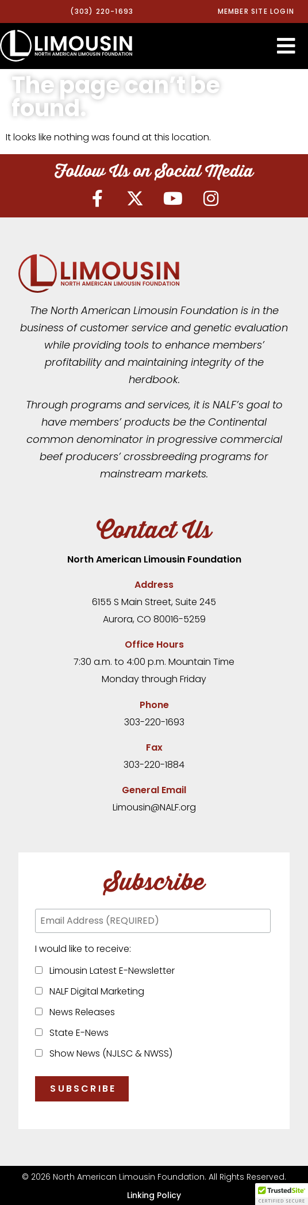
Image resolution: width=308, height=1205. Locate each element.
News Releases (80, 1012)
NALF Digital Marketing (94, 991)
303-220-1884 (154, 764)
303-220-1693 (154, 722)
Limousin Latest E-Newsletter (110, 970)
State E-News (77, 1032)
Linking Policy (154, 1195)
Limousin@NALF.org (154, 807)
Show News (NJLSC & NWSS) (108, 1053)
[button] (286, 46)
